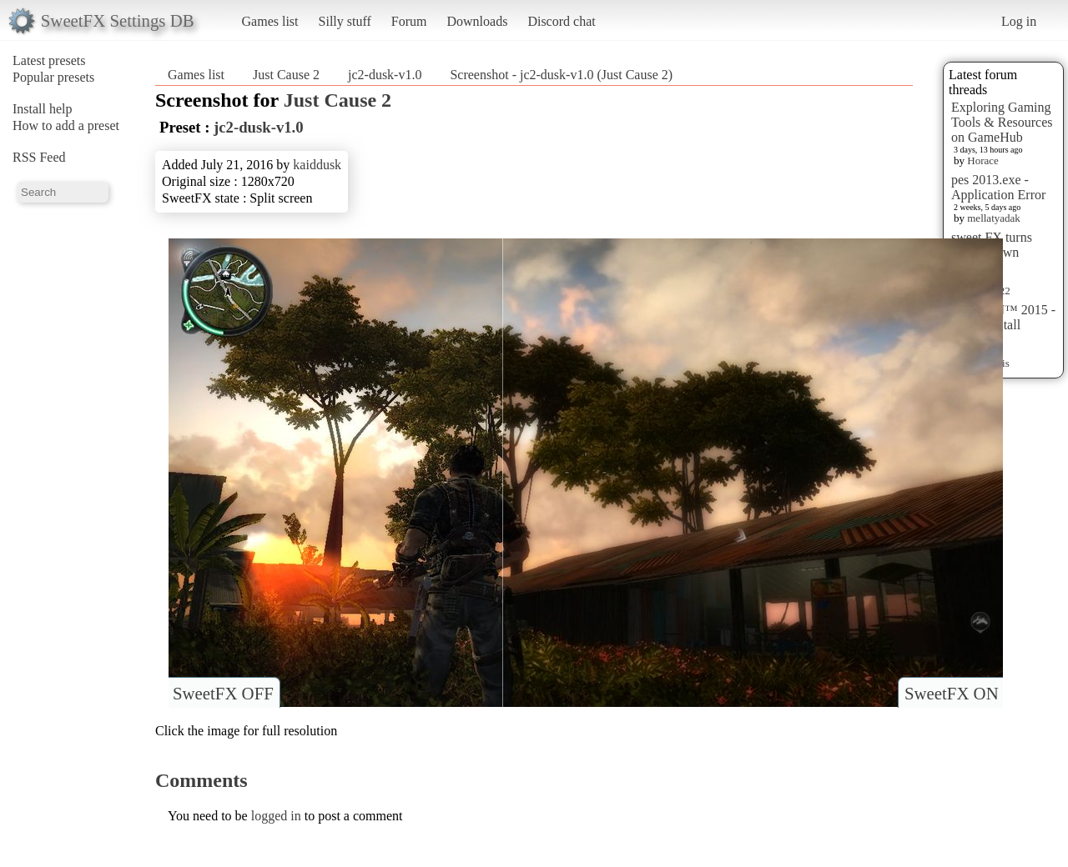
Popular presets (53, 77)
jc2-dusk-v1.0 (384, 75)
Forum (409, 21)
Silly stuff (345, 21)
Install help (43, 109)
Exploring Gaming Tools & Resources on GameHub (1002, 122)
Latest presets (49, 60)
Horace (983, 160)
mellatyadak (993, 218)
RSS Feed (39, 157)
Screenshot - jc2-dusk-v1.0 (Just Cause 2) (561, 75)
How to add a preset (66, 125)
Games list (270, 21)
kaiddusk (317, 165)
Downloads (476, 21)
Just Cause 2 (286, 75)
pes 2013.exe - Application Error (998, 187)
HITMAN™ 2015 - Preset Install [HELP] (1003, 325)
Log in (1018, 21)
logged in (276, 816)
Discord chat (561, 21)
